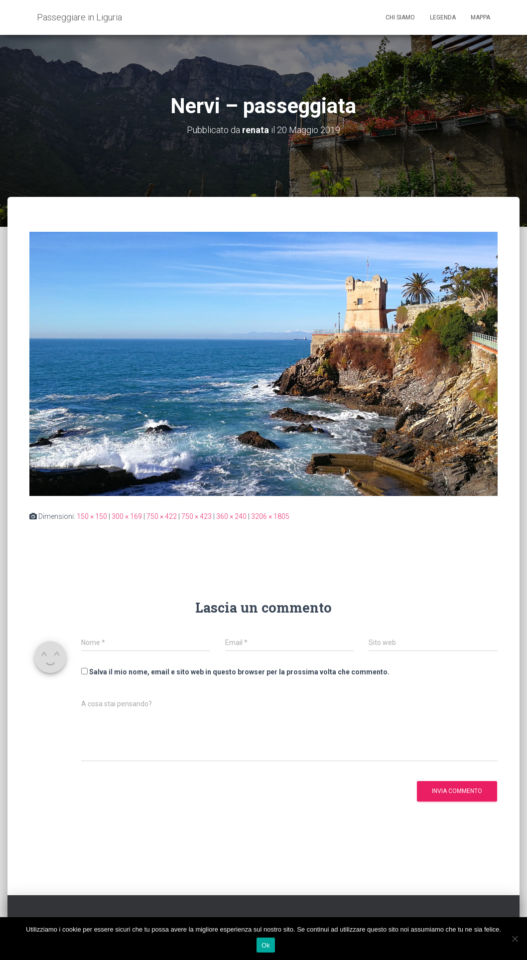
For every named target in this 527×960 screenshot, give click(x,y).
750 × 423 (196, 516)
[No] (515, 939)
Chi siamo (400, 17)
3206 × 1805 (270, 516)
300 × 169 (127, 516)
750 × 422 (161, 516)
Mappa (480, 17)
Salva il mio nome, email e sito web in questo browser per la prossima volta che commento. (239, 672)
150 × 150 (92, 516)
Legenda (443, 17)
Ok (266, 945)
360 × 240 (231, 516)
